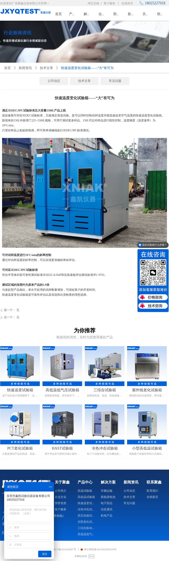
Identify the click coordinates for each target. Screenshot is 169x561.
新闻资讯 (25, 68)
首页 (7, 68)
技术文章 (46, 68)
